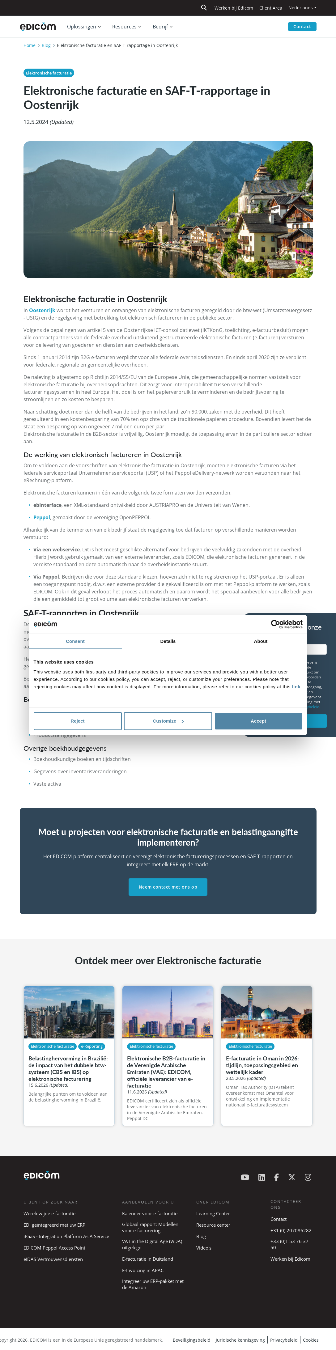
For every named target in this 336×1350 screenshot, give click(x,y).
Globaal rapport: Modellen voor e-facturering (150, 1227)
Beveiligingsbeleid (192, 1340)
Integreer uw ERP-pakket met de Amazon (153, 1284)
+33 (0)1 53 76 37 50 (289, 1244)
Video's (203, 1248)
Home (29, 45)
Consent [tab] (75, 641)
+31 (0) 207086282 (291, 1230)
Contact (302, 26)
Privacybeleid (284, 1340)
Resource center (213, 1225)
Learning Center (213, 1213)
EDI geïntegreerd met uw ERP (54, 1225)
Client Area (270, 8)
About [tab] (261, 641)
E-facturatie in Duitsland (147, 1259)
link (296, 686)
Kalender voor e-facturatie (149, 1213)
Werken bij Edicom (234, 8)
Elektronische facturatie (49, 73)
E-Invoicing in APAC (143, 1270)
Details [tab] (168, 641)
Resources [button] (124, 26)
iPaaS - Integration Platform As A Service (66, 1236)
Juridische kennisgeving (240, 1340)
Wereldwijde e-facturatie (49, 1213)
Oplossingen (81, 26)
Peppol (41, 517)
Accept (258, 721)
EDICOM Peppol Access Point (54, 1248)
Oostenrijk (43, 310)
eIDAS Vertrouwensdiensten (53, 1259)
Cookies (311, 1340)
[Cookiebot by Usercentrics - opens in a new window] (276, 624)
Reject (77, 721)
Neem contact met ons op (168, 887)
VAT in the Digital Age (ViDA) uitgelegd (152, 1244)
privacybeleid (307, 706)
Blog (46, 45)
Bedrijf (160, 26)
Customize (168, 721)
